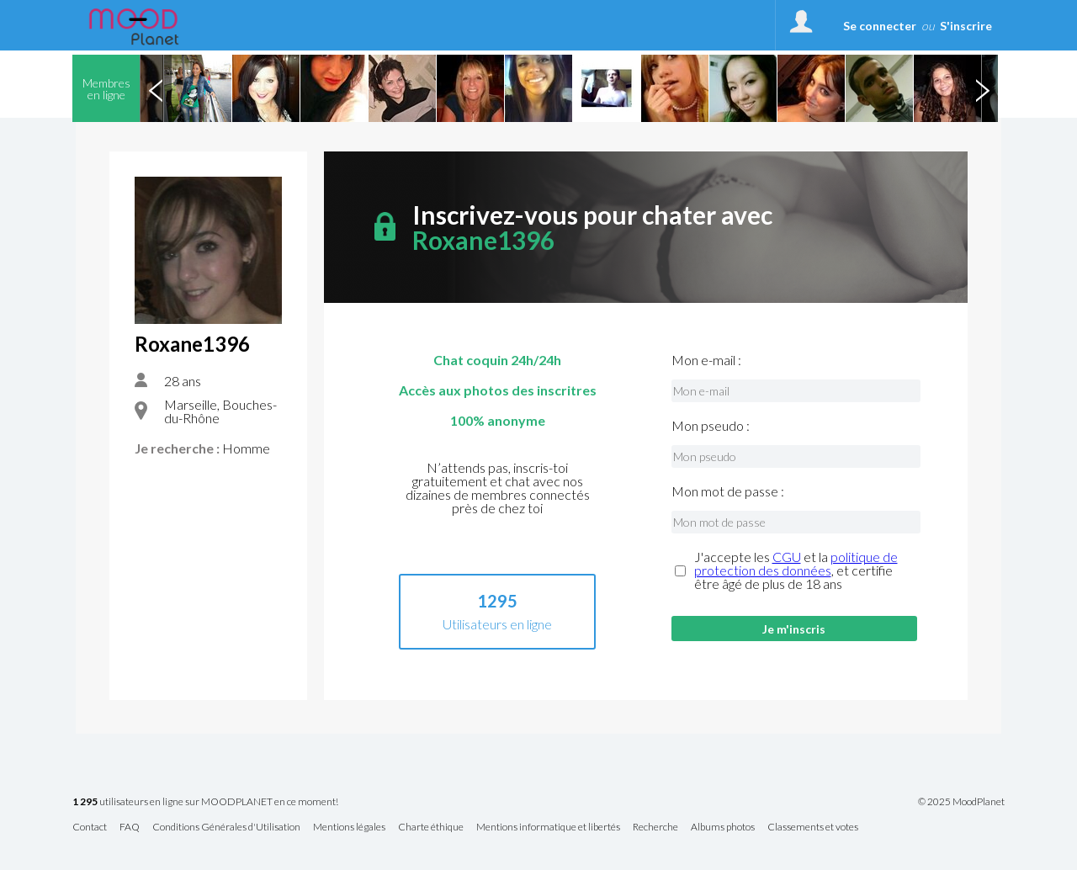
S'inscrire (966, 26)
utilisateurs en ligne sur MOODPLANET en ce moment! (205, 802)
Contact (89, 827)
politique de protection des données (796, 563)
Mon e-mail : (706, 360)
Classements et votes (812, 827)
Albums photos (723, 827)
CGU (786, 557)
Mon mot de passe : (727, 491)
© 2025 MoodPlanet (961, 802)
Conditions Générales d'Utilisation (226, 827)
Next (982, 88)
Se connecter (879, 26)
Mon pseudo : (710, 425)
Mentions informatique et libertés (548, 827)
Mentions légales (349, 827)
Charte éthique (431, 827)
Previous (156, 88)
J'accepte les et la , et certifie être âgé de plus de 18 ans (796, 570)
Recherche (655, 827)
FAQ (129, 827)
